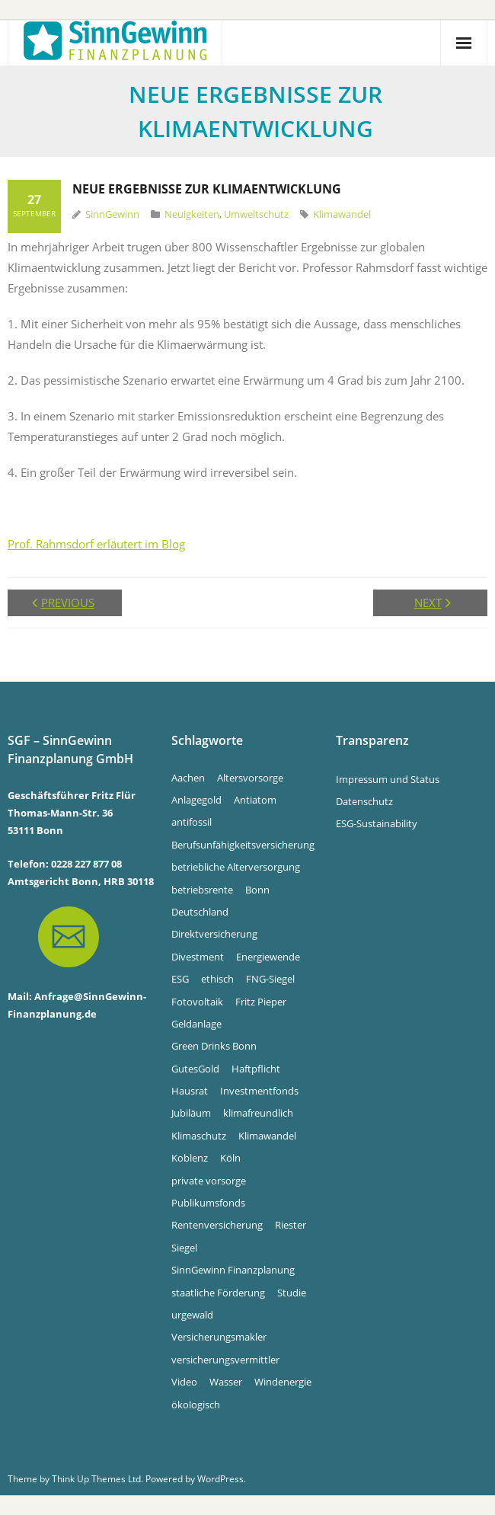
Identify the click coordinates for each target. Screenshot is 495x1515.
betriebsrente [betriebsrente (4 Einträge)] (202, 890)
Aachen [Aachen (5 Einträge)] (188, 778)
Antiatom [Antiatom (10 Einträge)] (255, 800)
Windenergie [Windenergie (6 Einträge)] (282, 1382)
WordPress (220, 1478)
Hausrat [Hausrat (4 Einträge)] (189, 1091)
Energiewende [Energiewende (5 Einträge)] (268, 957)
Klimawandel (342, 214)
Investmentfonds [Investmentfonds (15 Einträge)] (259, 1091)
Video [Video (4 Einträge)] (184, 1382)
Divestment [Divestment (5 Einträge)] (197, 957)
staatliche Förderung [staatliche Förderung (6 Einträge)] (218, 1292)
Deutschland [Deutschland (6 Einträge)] (199, 912)
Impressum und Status (387, 779)
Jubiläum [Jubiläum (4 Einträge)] (191, 1113)
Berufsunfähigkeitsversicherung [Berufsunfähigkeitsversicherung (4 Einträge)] (243, 845)
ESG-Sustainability (376, 823)
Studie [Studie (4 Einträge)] (291, 1292)
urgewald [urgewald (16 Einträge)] (192, 1315)
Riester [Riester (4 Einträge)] (290, 1225)
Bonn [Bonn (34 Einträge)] (257, 890)
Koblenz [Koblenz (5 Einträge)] (189, 1158)
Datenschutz (364, 801)
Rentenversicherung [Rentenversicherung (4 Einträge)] (217, 1225)
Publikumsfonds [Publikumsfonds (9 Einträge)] (208, 1203)
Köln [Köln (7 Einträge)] (230, 1158)
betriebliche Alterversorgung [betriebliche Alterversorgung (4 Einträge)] (235, 867)
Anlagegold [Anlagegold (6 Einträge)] (196, 800)
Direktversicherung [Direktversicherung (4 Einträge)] (214, 934)
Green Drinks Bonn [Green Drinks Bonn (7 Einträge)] (214, 1046)
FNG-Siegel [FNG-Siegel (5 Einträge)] (270, 979)
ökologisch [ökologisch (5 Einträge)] (195, 1404)
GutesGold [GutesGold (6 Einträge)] (195, 1069)
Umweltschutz (256, 214)
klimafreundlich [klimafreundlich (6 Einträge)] (258, 1113)
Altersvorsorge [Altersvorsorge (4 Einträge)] (250, 778)
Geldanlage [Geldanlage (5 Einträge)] (196, 1024)
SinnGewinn (112, 214)
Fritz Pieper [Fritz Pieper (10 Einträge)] (260, 1001)
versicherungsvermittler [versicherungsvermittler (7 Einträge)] (225, 1359)
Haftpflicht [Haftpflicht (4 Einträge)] (256, 1069)
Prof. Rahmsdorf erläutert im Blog (96, 543)
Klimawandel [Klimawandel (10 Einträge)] (267, 1136)
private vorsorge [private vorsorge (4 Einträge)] (208, 1180)
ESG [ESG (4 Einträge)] (180, 979)
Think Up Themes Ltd (96, 1478)
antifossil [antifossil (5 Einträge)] (191, 822)
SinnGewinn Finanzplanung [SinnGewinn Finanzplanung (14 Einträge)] (233, 1270)
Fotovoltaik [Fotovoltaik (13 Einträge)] (197, 1001)
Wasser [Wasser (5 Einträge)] (225, 1382)
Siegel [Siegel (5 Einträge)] (184, 1248)
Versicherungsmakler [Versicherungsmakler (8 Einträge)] (219, 1337)
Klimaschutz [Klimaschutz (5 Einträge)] (198, 1136)
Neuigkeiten (191, 214)
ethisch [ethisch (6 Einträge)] (217, 979)
